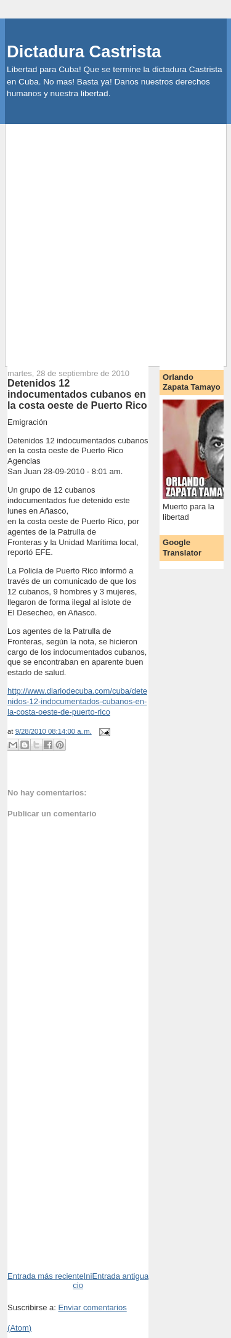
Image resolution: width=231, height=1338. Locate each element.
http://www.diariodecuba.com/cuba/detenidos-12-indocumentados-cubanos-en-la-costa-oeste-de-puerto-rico (77, 701)
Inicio (82, 1280)
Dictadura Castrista (84, 51)
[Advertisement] (115, 239)
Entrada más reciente (45, 1276)
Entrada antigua (120, 1276)
